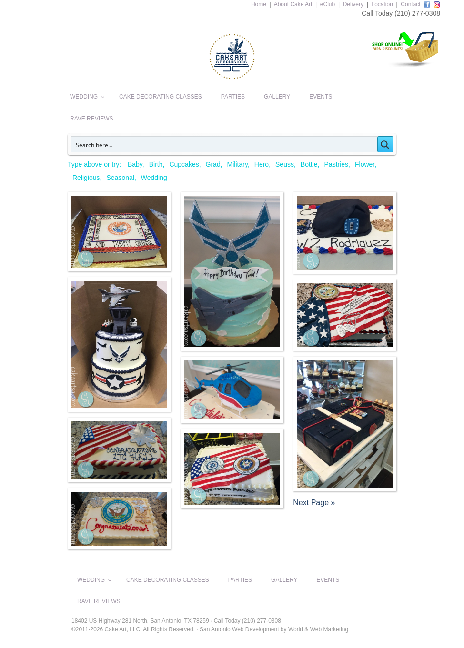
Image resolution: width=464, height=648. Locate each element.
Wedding (154, 177)
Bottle (309, 164)
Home (258, 4)
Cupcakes (184, 164)
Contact (410, 4)
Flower (364, 164)
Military (237, 164)
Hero (261, 164)
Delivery (353, 4)
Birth (156, 164)
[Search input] (224, 144)
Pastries (336, 164)
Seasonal (120, 177)
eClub (327, 4)
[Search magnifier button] (385, 144)
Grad (213, 164)
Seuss (284, 164)
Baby (135, 164)
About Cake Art (293, 4)
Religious (86, 177)
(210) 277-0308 (417, 13)
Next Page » (314, 502)
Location (382, 4)
